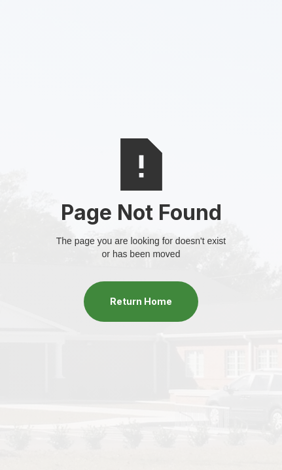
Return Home (141, 301)
